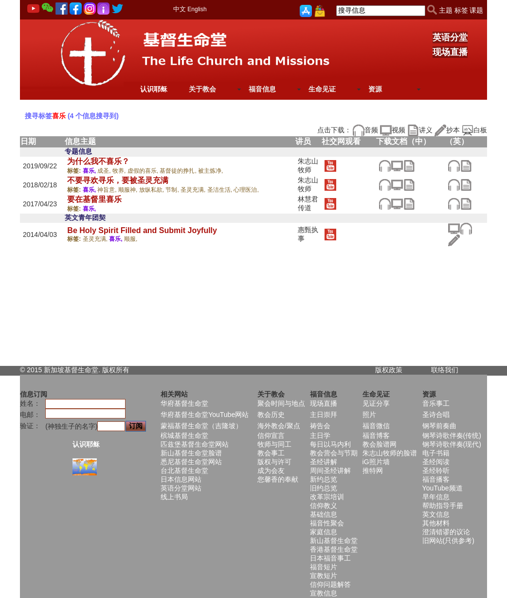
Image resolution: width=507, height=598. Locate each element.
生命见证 (322, 89)
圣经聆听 (436, 470)
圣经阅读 (436, 462)
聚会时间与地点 (281, 403)
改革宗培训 (327, 497)
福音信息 (262, 89)
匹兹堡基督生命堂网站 (195, 444)
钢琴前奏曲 (439, 426)
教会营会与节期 (334, 453)
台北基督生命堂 (184, 470)
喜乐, (90, 170)
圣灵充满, (194, 189)
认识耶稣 (153, 89)
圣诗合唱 (436, 414)
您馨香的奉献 (277, 479)
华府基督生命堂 (184, 403)
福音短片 (323, 567)
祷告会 (320, 426)
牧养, (119, 170)
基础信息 (323, 514)
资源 (375, 89)
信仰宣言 (271, 435)
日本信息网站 (181, 479)
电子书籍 (436, 453)
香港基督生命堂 (334, 549)
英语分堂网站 (181, 488)
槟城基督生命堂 (184, 435)
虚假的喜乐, (143, 170)
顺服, (130, 239)
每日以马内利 (330, 444)
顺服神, (128, 189)
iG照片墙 (376, 462)
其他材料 (436, 523)
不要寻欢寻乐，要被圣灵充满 (117, 180)
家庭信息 (323, 532)
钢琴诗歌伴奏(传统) (451, 435)
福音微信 (376, 426)
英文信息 (436, 514)
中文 (179, 9)
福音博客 (376, 435)
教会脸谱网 (379, 444)
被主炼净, (210, 170)
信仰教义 (323, 505)
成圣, (104, 170)
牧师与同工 (274, 444)
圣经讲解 (323, 462)
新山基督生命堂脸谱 (191, 453)
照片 (369, 414)
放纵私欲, (152, 189)
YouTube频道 (442, 488)
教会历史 (271, 414)
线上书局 (174, 497)
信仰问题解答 (330, 584)
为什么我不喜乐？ (98, 161)
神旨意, (107, 189)
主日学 (320, 435)
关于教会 (202, 89)
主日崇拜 (323, 414)
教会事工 (271, 453)
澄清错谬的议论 (446, 532)
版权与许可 (274, 462)
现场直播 (450, 52)
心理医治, (246, 189)
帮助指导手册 (442, 505)
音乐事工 (436, 403)
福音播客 (436, 479)
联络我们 (444, 370)
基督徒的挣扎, (179, 170)
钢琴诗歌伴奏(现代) (451, 444)
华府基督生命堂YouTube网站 (205, 414)
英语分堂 (450, 37)
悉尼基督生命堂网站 (191, 462)
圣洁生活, (220, 189)
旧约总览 (323, 488)
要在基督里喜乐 (94, 199)
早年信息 (436, 497)
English (196, 9)
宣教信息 (323, 593)
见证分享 (376, 403)
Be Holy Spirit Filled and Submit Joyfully (142, 230)
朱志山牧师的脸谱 (389, 453)
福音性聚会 (327, 523)
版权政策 (388, 370)
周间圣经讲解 (330, 470)
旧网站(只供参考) (448, 540)
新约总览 (323, 479)
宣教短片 (323, 576)
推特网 (372, 470)
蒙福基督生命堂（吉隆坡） (201, 426)
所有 (122, 370)
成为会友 (271, 470)
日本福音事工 (330, 558)
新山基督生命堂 (334, 540)
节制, (173, 189)
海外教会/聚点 (278, 426)
